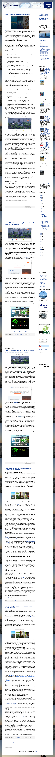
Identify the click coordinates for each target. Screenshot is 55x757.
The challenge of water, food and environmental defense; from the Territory (18, 468)
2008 (41, 255)
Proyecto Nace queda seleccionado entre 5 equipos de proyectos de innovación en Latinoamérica (19, 351)
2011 (41, 250)
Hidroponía (16, 402)
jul (41, 205)
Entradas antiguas (31, 740)
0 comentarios (19, 334)
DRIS (29, 733)
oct (41, 200)
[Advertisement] (20, 214)
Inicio (21, 740)
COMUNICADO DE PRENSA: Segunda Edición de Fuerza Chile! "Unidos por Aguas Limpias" (45, 145)
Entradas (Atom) (13, 742)
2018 (41, 239)
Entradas (41, 339)
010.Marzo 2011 (43, 273)
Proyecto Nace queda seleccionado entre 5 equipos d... (45, 222)
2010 (41, 252)
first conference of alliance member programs (17, 538)
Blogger (35, 751)
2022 (41, 233)
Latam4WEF (17, 247)
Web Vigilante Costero (44, 48)
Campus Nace (18, 504)
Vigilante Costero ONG (23, 331)
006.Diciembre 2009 (43, 279)
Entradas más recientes (9, 740)
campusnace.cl (10, 432)
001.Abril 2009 (42, 286)
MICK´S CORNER (43, 40)
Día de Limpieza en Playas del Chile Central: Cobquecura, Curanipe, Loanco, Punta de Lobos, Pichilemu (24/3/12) (45, 131)
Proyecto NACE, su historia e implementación (17, 14)
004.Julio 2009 (42, 282)
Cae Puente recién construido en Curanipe (46, 82)
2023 (41, 197)
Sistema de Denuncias (44, 46)
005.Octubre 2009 (43, 280)
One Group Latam (16, 331)
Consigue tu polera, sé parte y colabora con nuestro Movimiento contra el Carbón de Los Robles (45, 71)
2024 (41, 195)
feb (41, 211)
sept (42, 201)
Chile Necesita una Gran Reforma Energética (44, 59)
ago (41, 203)
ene (41, 213)
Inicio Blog (41, 45)
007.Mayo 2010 (42, 278)
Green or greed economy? (44, 183)
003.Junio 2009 (42, 283)
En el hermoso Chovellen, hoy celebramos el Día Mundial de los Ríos (47, 105)
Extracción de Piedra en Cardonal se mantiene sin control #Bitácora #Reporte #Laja (44, 173)
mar (41, 209)
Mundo (43, 345)
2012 (41, 249)
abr (41, 208)
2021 (41, 234)
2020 (41, 236)
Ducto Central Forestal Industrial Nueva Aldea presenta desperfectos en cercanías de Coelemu (45, 159)
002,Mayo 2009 (42, 285)
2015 (41, 244)
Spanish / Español (8, 597)
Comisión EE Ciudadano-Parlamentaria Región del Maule (44, 56)
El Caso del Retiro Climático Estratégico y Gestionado (45, 50)
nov (41, 198)
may (42, 206)
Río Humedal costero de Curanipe (11, 703)
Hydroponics (17, 275)
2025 (41, 194)
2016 (41, 242)
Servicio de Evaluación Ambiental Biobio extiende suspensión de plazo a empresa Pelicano (45, 118)
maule (42, 346)
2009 (41, 254)
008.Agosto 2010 (43, 276)
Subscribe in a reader (43, 349)
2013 (41, 247)
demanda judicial (21, 716)
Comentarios (42, 341)
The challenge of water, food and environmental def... (45, 226)
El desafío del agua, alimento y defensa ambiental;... (44, 229)
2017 (41, 241)
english (6, 30)
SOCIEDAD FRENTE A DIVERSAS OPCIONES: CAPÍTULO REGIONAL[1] (44, 52)
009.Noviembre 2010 (43, 275)
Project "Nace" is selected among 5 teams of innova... (45, 219)
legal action (22, 577)
